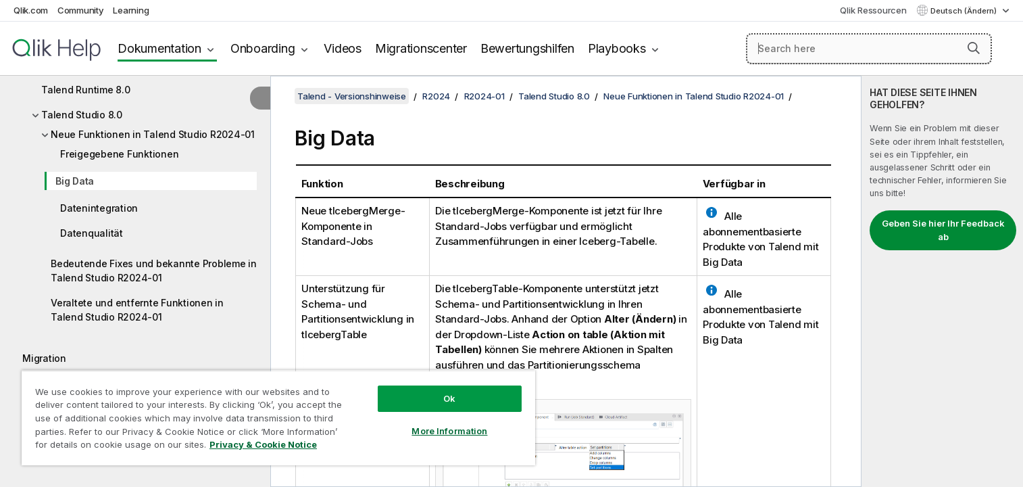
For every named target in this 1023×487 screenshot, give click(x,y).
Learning (131, 10)
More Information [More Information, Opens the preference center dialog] (449, 430)
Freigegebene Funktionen (119, 154)
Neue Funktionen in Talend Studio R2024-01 (153, 134)
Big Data (74, 181)
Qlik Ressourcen (873, 10)
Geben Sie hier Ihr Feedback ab (943, 230)
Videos (342, 48)
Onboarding (262, 48)
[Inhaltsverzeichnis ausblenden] (260, 98)
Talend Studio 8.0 (81, 114)
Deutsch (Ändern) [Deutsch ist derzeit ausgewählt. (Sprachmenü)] (964, 11)
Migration (44, 358)
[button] (974, 48)
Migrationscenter (421, 48)
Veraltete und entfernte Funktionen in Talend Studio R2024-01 (137, 310)
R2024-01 (484, 96)
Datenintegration (99, 208)
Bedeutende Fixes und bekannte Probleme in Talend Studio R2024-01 (154, 270)
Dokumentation (159, 48)
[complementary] (942, 281)
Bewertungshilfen (527, 48)
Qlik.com (31, 10)
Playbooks (617, 48)
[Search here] (869, 48)
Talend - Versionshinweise (351, 96)
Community (80, 10)
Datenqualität (91, 233)
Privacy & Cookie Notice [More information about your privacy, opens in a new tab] (263, 444)
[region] (278, 417)
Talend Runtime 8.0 (85, 89)
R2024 (436, 96)
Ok (449, 398)
